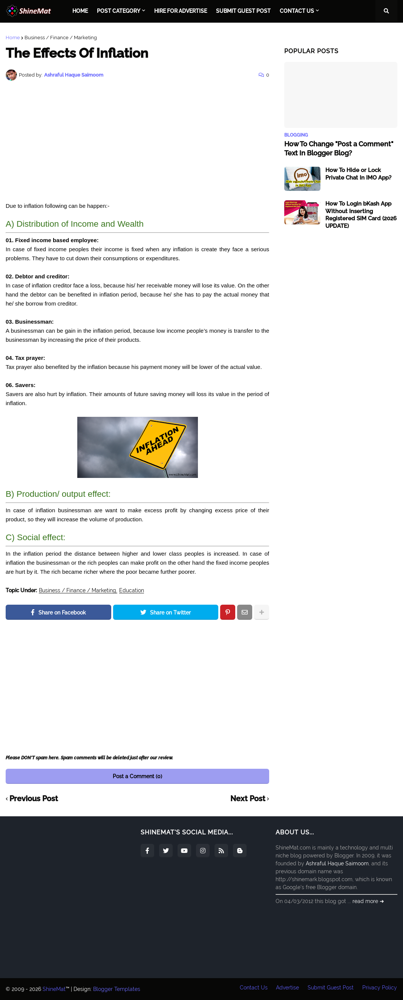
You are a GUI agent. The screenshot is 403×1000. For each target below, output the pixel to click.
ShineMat (54, 989)
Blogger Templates (116, 989)
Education (131, 590)
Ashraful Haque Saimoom (337, 863)
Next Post (247, 799)
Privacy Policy (380, 989)
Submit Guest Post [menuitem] (243, 11)
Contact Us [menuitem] (297, 11)
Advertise (287, 989)
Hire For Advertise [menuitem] (180, 11)
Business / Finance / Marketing (61, 37)
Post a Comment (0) (137, 776)
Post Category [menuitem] (118, 11)
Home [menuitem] (80, 11)
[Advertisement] (137, 141)
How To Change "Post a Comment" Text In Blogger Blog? (338, 148)
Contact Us (253, 989)
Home (13, 37)
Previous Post (33, 799)
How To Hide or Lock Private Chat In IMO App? (358, 174)
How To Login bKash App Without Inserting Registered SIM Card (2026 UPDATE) (361, 214)
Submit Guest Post (331, 989)
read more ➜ (368, 901)
